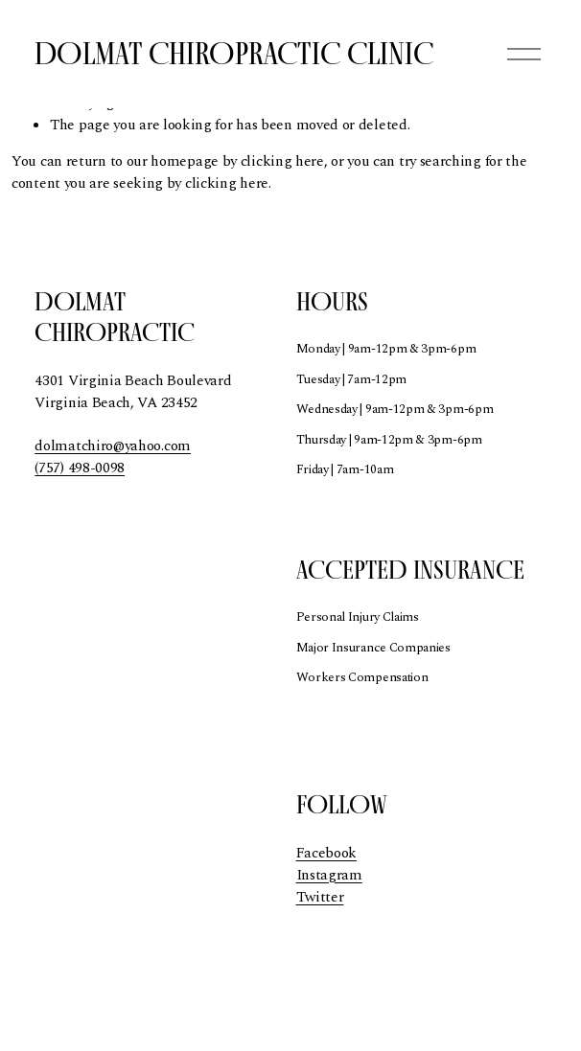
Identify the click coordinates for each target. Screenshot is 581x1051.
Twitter (320, 897)
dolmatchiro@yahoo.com (113, 446)
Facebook (327, 853)
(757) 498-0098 (80, 468)
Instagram (329, 875)
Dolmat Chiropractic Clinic (234, 53)
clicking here (282, 161)
